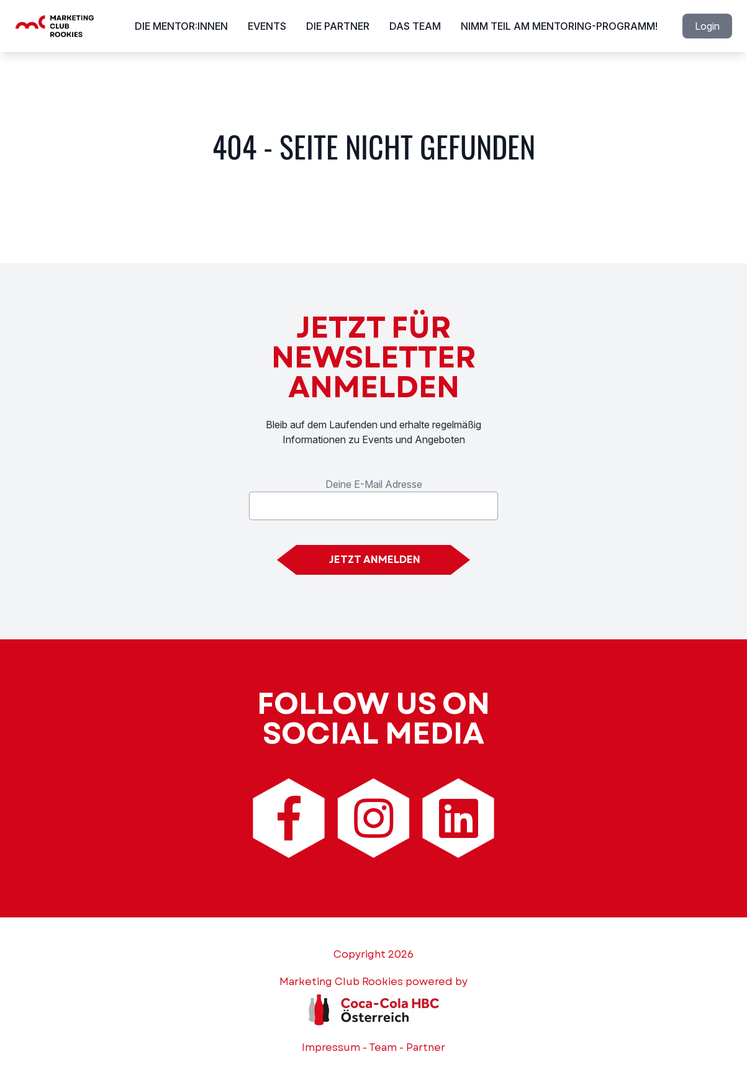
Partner (425, 1047)
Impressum (331, 1047)
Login (707, 26)
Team (383, 1047)
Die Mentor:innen (181, 26)
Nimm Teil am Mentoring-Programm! (559, 26)
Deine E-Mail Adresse (373, 484)
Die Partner (337, 26)
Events (267, 26)
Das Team (415, 26)
